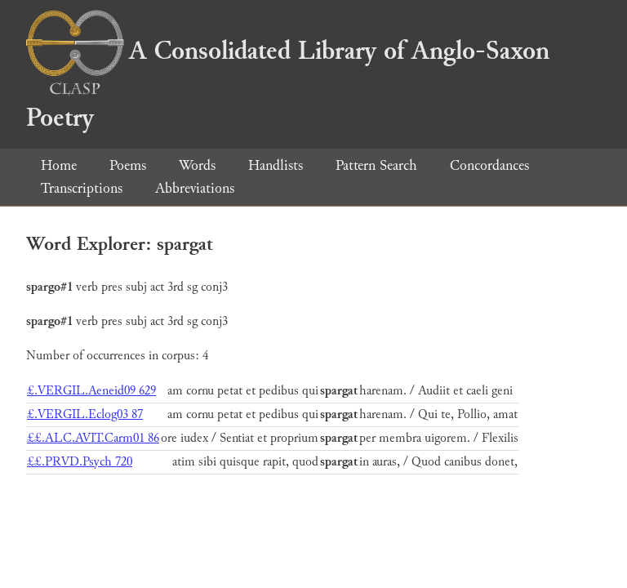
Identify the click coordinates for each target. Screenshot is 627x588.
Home (59, 165)
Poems (127, 165)
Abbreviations (194, 188)
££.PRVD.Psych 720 (79, 461)
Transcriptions (81, 188)
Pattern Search (376, 165)
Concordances (489, 165)
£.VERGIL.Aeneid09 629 (91, 390)
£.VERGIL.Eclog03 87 (85, 414)
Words (197, 165)
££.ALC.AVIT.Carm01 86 (93, 438)
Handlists (275, 165)
